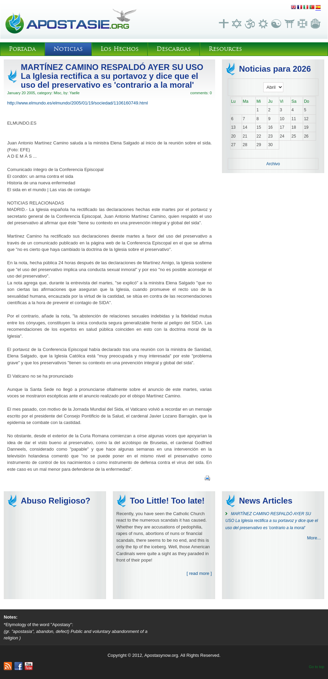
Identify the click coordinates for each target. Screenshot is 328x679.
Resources (225, 49)
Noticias (68, 49)
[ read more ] (199, 573)
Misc (57, 93)
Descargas (173, 49)
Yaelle (75, 93)
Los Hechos (120, 49)
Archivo (273, 163)
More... (314, 537)
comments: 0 (201, 93)
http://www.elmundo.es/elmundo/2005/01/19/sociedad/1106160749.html (77, 102)
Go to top (316, 667)
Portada (22, 49)
